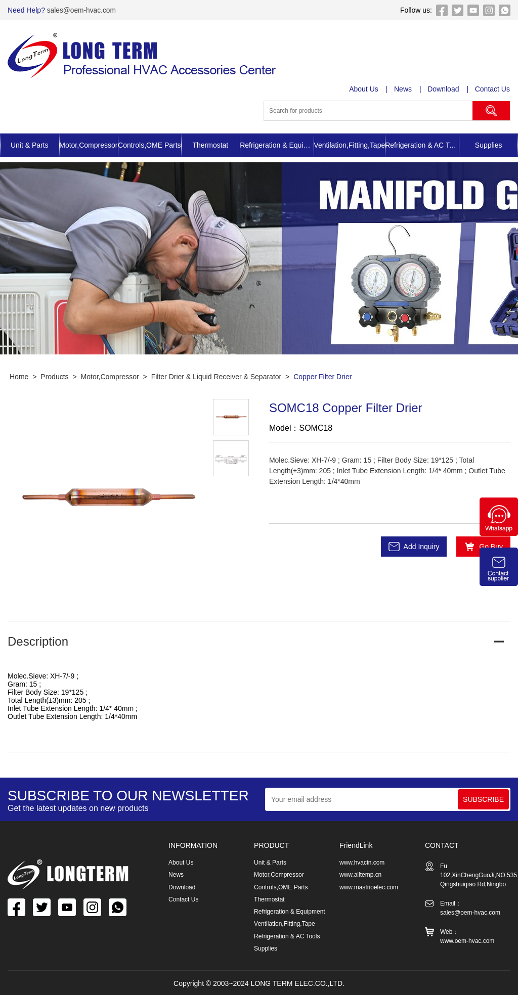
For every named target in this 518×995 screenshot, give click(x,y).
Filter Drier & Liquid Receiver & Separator (216, 377)
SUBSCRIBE (483, 799)
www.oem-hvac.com (467, 940)
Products (54, 377)
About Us (364, 89)
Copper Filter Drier (322, 377)
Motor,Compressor (88, 145)
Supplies (488, 145)
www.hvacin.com (361, 862)
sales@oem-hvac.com (81, 10)
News (403, 89)
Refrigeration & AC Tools (422, 145)
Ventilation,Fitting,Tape (349, 145)
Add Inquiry (422, 546)
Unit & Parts (30, 145)
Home (19, 377)
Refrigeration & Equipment (277, 145)
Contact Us (493, 89)
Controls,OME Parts (149, 145)
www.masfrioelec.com (368, 886)
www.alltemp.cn (360, 874)
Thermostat (210, 145)
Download (443, 89)
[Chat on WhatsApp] (499, 533)
